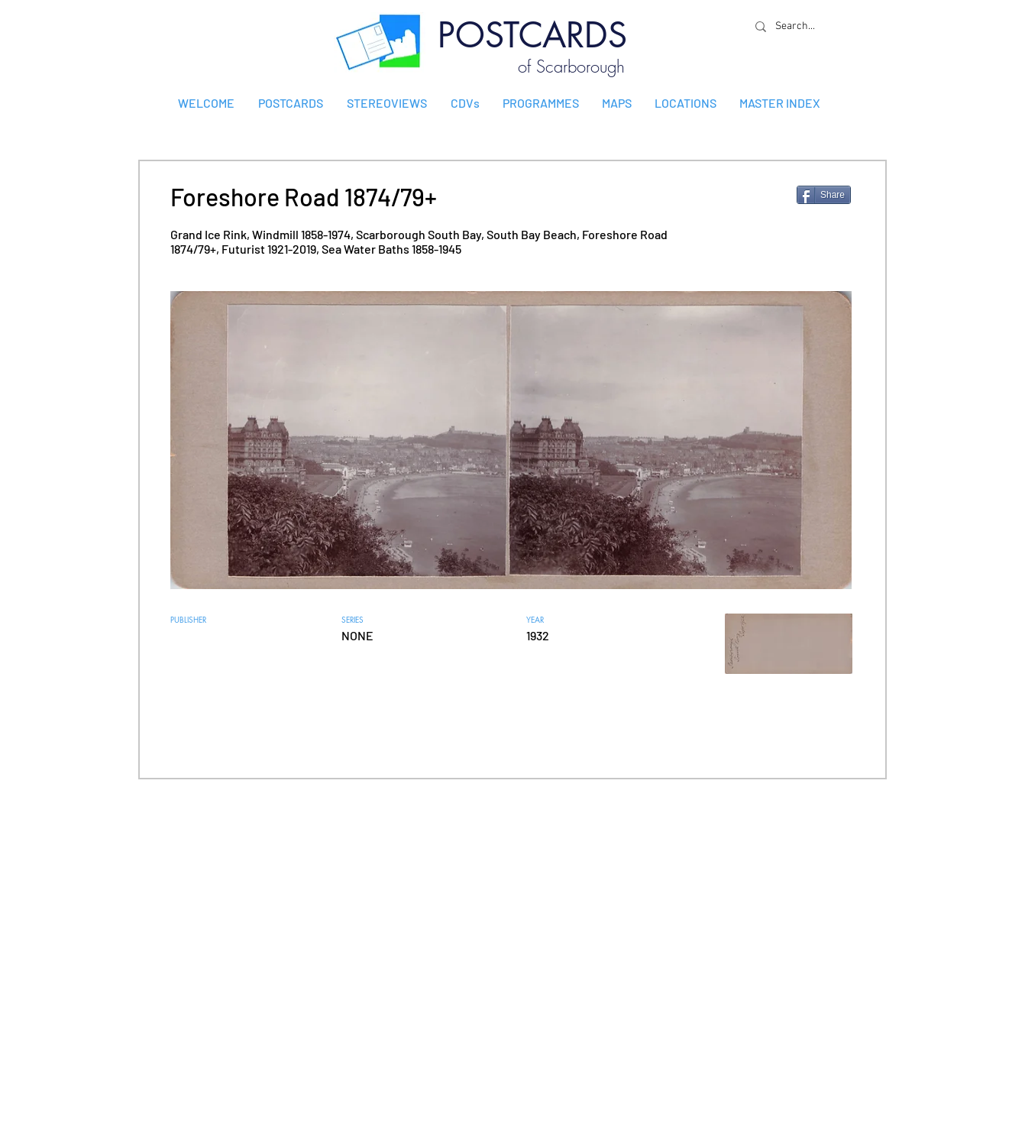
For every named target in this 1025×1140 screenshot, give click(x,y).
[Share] (824, 195)
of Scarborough (571, 66)
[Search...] (799, 26)
